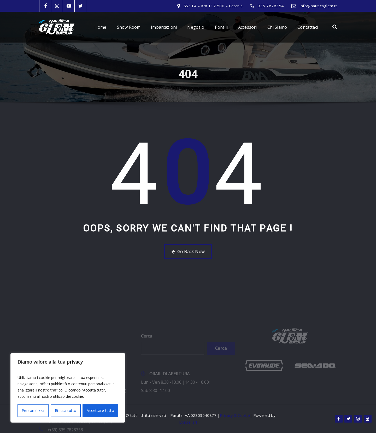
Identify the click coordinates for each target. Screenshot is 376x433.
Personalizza (33, 410)
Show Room (129, 27)
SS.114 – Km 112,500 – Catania (213, 5)
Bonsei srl (188, 422)
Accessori (247, 27)
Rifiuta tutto (66, 410)
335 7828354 (271, 5)
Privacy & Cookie (235, 415)
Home (101, 27)
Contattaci (307, 27)
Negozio (195, 27)
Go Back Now (187, 251)
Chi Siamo (277, 27)
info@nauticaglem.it (318, 5)
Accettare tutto (100, 410)
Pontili (221, 27)
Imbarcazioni (164, 27)
